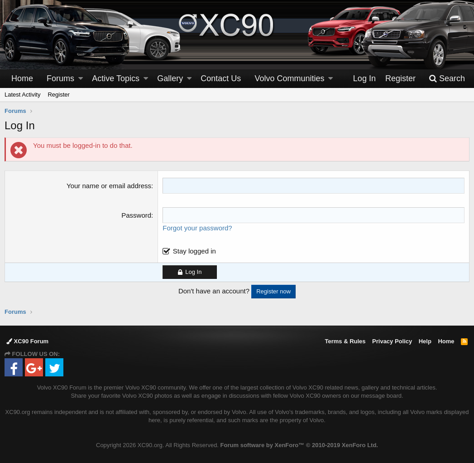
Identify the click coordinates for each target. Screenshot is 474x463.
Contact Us (221, 78)
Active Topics (115, 78)
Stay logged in (194, 251)
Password (136, 215)
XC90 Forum (27, 341)
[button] (80, 78)
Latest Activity (22, 94)
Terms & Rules (345, 341)
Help (425, 341)
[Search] (446, 78)
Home (22, 78)
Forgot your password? (197, 228)
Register (58, 94)
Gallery (170, 78)
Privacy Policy (392, 341)
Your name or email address (109, 186)
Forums (60, 78)
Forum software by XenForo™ (299, 445)
